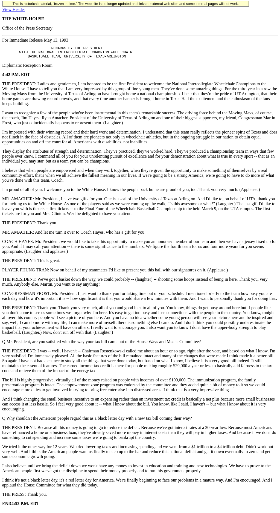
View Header (13, 9)
